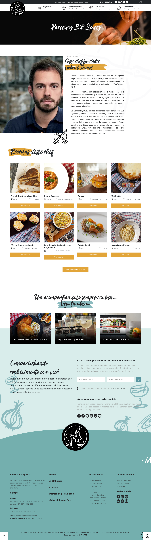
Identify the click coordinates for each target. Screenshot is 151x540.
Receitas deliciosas (124, 481)
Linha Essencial (94, 486)
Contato (53, 487)
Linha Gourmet (94, 492)
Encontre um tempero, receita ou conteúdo (71, 2)
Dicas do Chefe (123, 484)
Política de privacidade (61, 494)
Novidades (121, 486)
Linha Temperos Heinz (97, 501)
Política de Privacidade (123, 388)
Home (52, 475)
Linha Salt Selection (96, 495)
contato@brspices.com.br (26, 516)
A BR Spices (55, 481)
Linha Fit (92, 489)
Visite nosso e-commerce (115, 340)
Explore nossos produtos (70, 340)
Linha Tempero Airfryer (97, 498)
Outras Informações (60, 500)
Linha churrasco (95, 484)
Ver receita (25, 206)
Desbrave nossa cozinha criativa (30, 340)
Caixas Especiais (94, 481)
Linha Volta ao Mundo (97, 503)
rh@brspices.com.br (34, 518)
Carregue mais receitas (75, 269)
